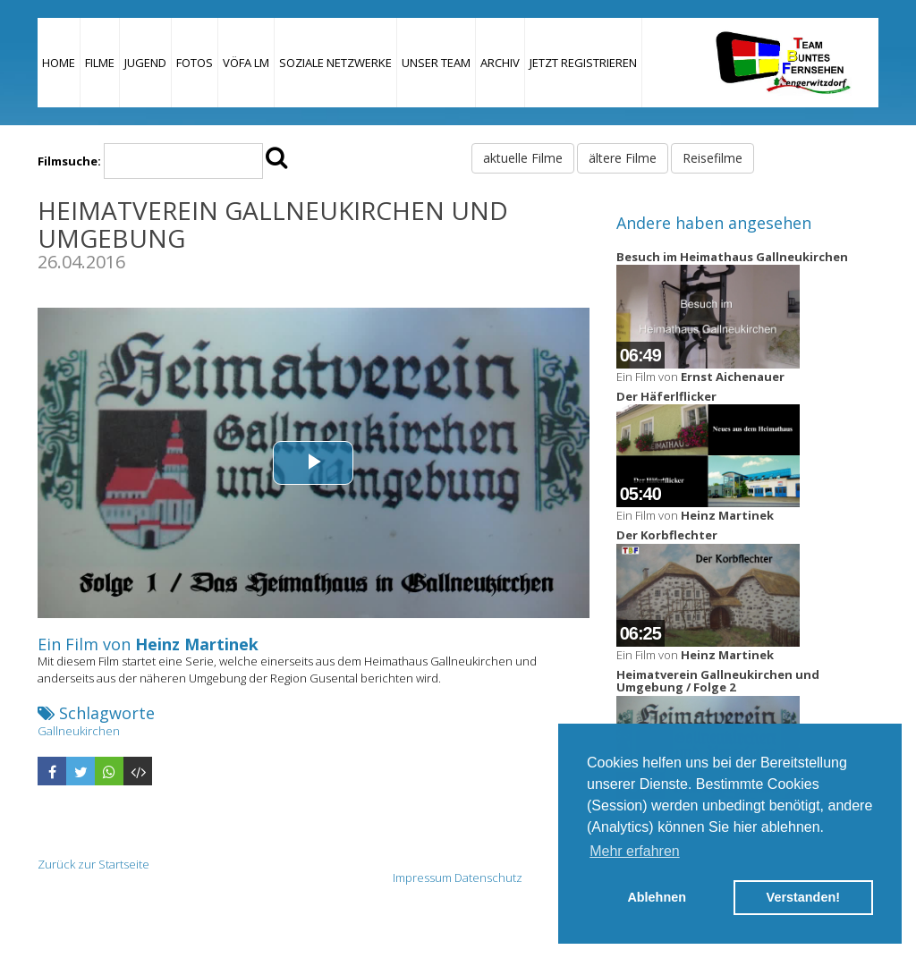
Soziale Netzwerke (335, 63)
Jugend (145, 63)
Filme (99, 63)
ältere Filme (623, 157)
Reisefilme (712, 157)
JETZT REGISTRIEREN (583, 63)
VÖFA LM (246, 63)
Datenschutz (488, 877)
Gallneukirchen (79, 731)
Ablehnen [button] (656, 897)
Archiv (500, 63)
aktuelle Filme (523, 157)
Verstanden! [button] (803, 897)
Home (58, 63)
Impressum (422, 877)
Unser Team (436, 63)
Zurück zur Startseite (93, 864)
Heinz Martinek (197, 644)
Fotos (194, 63)
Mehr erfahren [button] (634, 851)
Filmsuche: (69, 161)
